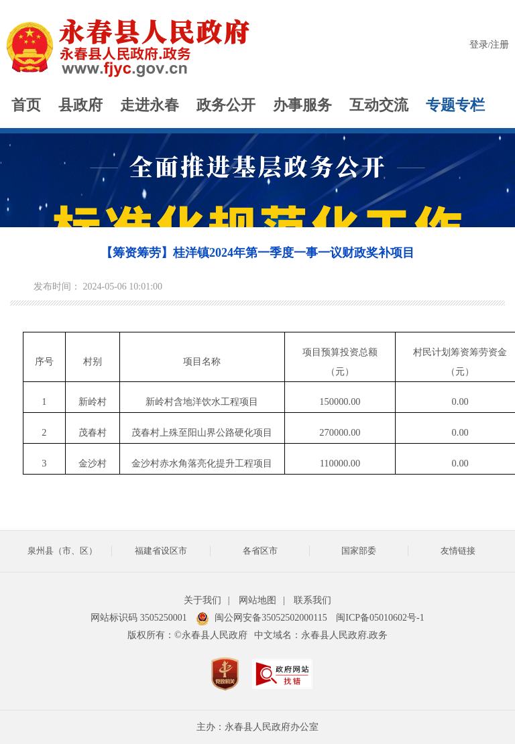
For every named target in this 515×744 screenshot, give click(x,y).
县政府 (80, 105)
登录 (478, 45)
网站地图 (257, 600)
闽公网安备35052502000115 (261, 618)
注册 (499, 45)
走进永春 (149, 105)
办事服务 (302, 105)
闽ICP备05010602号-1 (380, 618)
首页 (26, 105)
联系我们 (312, 600)
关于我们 (202, 600)
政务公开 (225, 105)
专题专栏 (455, 105)
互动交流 (378, 105)
